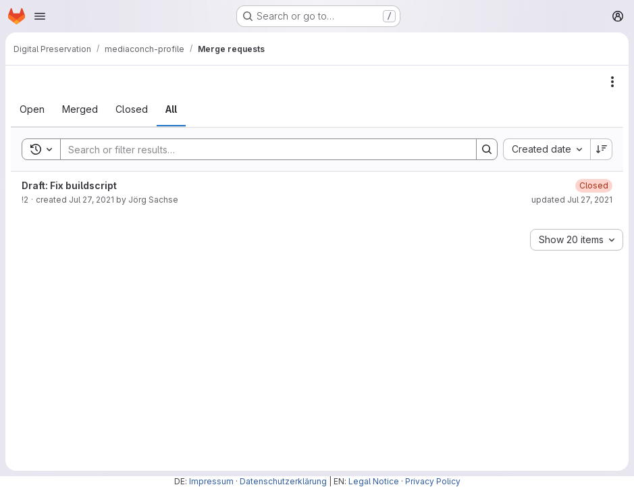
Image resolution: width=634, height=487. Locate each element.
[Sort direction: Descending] (601, 149)
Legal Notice (373, 481)
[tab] (32, 109)
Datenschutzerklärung (283, 481)
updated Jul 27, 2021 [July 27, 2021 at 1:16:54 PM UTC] (571, 200)
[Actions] (612, 82)
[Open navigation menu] (40, 16)
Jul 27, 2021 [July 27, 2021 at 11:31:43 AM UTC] (91, 200)
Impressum (211, 481)
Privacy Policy (432, 481)
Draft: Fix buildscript (69, 185)
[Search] (261, 149)
